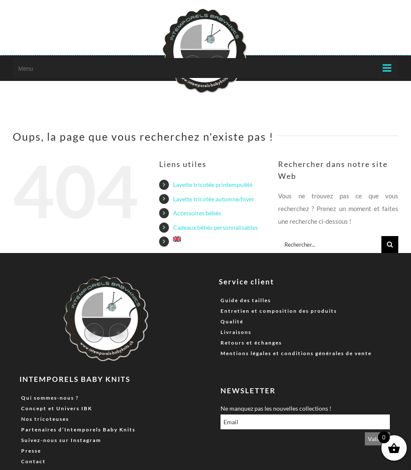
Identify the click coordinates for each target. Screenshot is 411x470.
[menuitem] (219, 239)
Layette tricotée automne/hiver (213, 199)
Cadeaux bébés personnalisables (215, 227)
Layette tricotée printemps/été (212, 184)
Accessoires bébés (197, 213)
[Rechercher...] (329, 244)
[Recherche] (389, 244)
